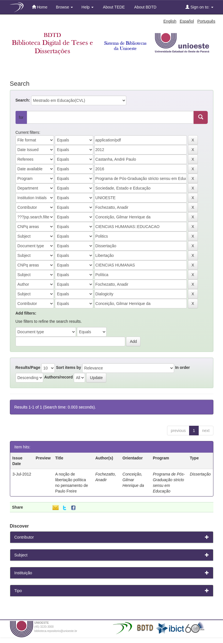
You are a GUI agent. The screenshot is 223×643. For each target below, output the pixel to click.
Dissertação (200, 474)
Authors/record (58, 377)
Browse (64, 7)
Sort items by (68, 367)
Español (187, 21)
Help (87, 7)
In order (182, 367)
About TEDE (113, 7)
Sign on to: (199, 7)
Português (206, 21)
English (169, 21)
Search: (23, 100)
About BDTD (145, 7)
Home (39, 7)
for (21, 117)
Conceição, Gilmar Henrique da (133, 480)
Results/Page (28, 367)
